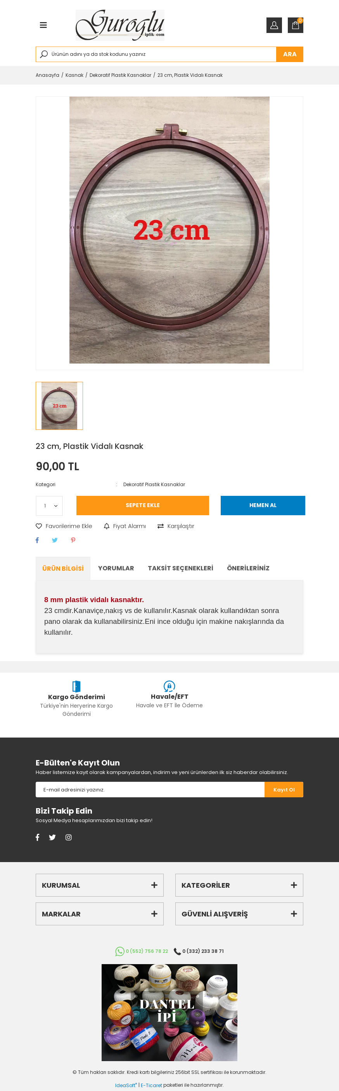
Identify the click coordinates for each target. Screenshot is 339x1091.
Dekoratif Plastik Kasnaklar (154, 484)
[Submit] (284, 789)
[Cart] (295, 25)
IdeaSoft (126, 1085)
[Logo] (120, 25)
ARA (290, 54)
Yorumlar (116, 568)
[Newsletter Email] (150, 789)
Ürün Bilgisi (63, 568)
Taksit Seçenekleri (180, 568)
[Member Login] (274, 25)
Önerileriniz (248, 568)
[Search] (169, 54)
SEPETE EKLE (143, 505)
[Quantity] (49, 506)
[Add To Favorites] (64, 526)
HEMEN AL (263, 505)
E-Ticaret (151, 1085)
